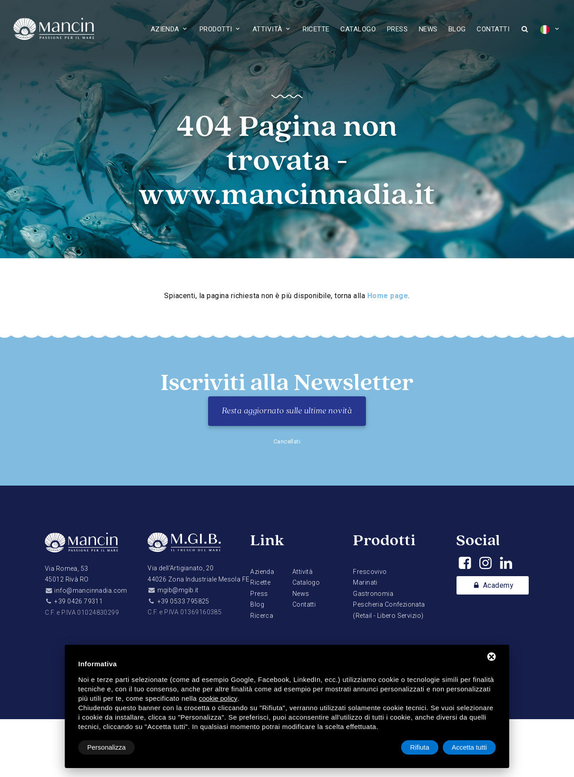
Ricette (316, 29)
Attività (267, 29)
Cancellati (287, 441)
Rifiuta (420, 747)
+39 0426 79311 (78, 601)
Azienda (165, 29)
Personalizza (106, 747)
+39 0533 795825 (183, 601)
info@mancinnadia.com (90, 590)
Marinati (365, 582)
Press (397, 29)
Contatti (493, 29)
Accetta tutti (469, 747)
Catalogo (358, 29)
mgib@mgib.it (178, 590)
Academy (492, 585)
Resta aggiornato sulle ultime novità (287, 411)
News (428, 29)
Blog (457, 29)
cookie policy (218, 698)
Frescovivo (370, 571)
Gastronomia (373, 593)
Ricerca (261, 615)
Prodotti (216, 29)
